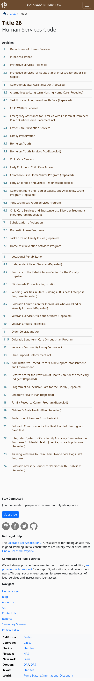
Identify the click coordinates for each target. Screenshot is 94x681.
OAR (26, 664)
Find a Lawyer (11, 591)
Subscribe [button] (10, 514)
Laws (27, 659)
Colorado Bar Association (24, 543)
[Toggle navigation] (87, 5)
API (4, 608)
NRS (26, 653)
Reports (7, 619)
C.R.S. (13, 13)
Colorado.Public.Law (44, 5)
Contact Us (9, 613)
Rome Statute (32, 675)
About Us (8, 602)
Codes (28, 637)
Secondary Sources (14, 624)
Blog (5, 597)
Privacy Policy (10, 630)
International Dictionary (57, 675)
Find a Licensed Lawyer (17, 551)
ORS (33, 664)
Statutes (29, 648)
